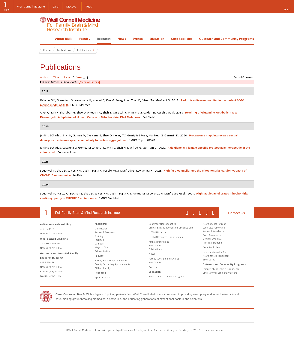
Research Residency (213, 231)
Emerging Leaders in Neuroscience (221, 269)
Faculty (84, 39)
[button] (287, 6)
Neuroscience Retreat (214, 223)
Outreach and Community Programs (226, 39)
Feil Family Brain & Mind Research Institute (87, 213)
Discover (72, 6)
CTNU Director (158, 232)
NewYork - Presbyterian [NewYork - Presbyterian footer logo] (178, 316)
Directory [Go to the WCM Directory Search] (184, 330)
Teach (89, 6)
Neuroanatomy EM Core (215, 252)
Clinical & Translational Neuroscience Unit (171, 227)
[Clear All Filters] (89, 82)
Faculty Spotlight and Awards (164, 258)
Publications (155, 249)
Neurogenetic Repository (216, 255)
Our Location (45, 212)
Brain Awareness (211, 235)
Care (55, 6)
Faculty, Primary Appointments (111, 260)
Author (44, 77)
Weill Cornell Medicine (31, 6)
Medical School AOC (213, 239)
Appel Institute (102, 277)
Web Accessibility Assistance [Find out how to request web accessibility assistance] (209, 330)
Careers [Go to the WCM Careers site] (158, 330)
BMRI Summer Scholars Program (220, 272)
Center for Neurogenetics (162, 223)
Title (56, 77)
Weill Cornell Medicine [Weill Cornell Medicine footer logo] (119, 316)
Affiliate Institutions (159, 241)
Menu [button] (7, 9)
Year (79, 77)
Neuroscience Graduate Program (166, 276)
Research (104, 39)
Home (44, 38)
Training (99, 236)
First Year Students (212, 242)
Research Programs (105, 232)
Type (67, 77)
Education (156, 39)
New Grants (155, 245)
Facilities (99, 239)
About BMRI (64, 39)
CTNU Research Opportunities (167, 237)
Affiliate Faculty (103, 268)
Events (138, 39)
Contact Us (236, 213)
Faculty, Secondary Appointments (112, 264)
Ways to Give (101, 247)
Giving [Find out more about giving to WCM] (170, 330)
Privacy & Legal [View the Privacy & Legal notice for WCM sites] (103, 330)
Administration (102, 251)
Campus (99, 243)
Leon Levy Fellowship (214, 227)
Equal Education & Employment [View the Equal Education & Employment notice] (132, 330)
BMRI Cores (209, 259)
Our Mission (101, 228)
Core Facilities (181, 39)
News (122, 39)
